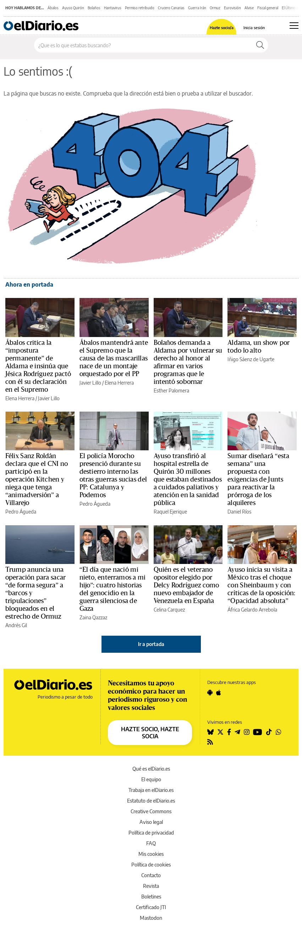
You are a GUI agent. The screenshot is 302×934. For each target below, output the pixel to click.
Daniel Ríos (239, 512)
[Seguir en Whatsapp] (278, 732)
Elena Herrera (19, 398)
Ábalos (53, 8)
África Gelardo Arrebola (252, 610)
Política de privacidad (151, 833)
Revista (151, 886)
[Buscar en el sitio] (143, 45)
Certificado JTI (151, 907)
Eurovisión (232, 8)
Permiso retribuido (139, 8)
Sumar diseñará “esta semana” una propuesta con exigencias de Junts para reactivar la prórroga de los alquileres (258, 479)
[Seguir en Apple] (218, 692)
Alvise (249, 8)
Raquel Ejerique (170, 512)
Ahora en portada (29, 284)
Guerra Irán (197, 8)
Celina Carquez (169, 610)
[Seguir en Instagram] (246, 732)
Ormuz (215, 8)
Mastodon (151, 918)
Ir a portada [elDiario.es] (151, 644)
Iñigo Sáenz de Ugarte (250, 359)
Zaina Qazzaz (93, 617)
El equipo (151, 779)
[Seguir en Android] (210, 692)
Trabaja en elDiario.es (151, 790)
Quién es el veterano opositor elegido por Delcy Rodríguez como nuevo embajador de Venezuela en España (186, 585)
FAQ (151, 843)
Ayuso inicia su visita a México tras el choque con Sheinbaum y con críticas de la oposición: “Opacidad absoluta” (261, 585)
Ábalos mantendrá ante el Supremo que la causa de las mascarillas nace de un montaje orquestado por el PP (113, 358)
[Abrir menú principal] (294, 25)
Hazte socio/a (222, 27)
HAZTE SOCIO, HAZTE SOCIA (150, 733)
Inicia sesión (254, 27)
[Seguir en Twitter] (220, 732)
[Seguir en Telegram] (237, 732)
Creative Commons (151, 811)
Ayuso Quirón (73, 8)
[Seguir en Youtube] (257, 732)
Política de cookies (151, 865)
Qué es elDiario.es (151, 769)
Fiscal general (267, 8)
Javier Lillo (49, 398)
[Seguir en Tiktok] (269, 732)
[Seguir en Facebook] (229, 732)
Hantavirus (112, 8)
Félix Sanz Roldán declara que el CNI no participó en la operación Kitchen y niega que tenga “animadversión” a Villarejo (36, 479)
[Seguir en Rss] (210, 742)
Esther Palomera (171, 390)
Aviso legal (151, 822)
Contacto (151, 875)
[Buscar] (260, 45)
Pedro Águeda (20, 512)
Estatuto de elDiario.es (151, 801)
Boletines (151, 897)
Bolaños (94, 8)
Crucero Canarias (171, 8)
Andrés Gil (16, 625)
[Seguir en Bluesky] (210, 732)
